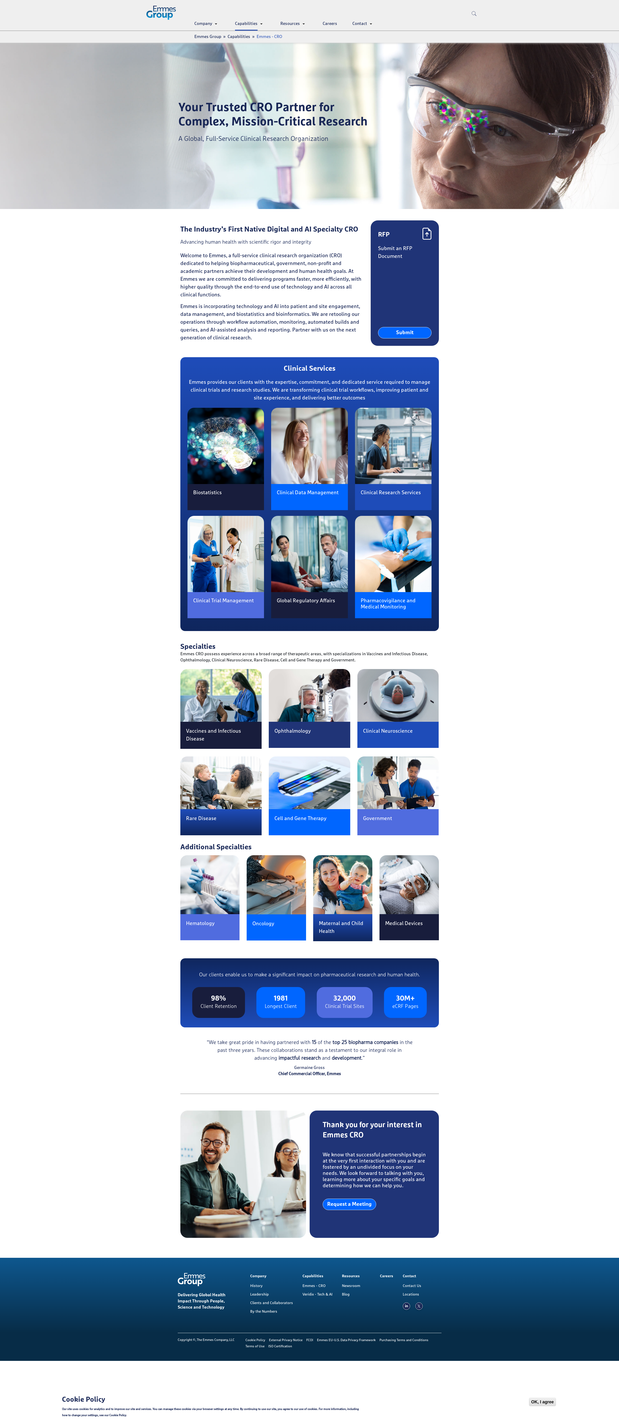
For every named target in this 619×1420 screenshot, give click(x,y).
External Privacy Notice (285, 1340)
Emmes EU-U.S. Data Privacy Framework (346, 1340)
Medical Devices (404, 923)
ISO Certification (280, 1346)
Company (203, 24)
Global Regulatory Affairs (306, 600)
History (256, 1286)
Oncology (263, 923)
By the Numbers (263, 1311)
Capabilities (246, 24)
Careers (330, 24)
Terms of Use (254, 1346)
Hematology (200, 923)
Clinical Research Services (391, 492)
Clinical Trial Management (223, 600)
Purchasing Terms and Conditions (403, 1340)
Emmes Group (207, 37)
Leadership (259, 1294)
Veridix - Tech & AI (317, 1294)
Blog (346, 1294)
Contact (359, 24)
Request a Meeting (349, 1204)
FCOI (309, 1340)
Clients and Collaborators (271, 1303)
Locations (411, 1294)
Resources (290, 24)
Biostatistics (207, 492)
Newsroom (351, 1286)
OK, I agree (542, 1402)
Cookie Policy (255, 1340)
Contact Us (412, 1286)
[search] (474, 21)
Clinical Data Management (308, 492)
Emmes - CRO (314, 1286)
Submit (404, 332)
